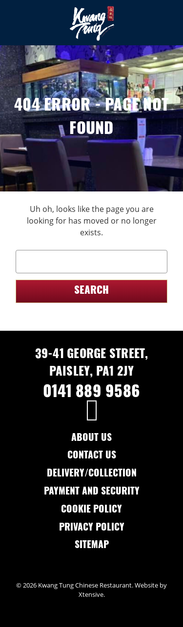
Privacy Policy (91, 528)
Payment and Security (92, 492)
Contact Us (91, 456)
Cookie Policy (91, 510)
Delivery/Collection (92, 474)
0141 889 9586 (91, 393)
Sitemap (92, 546)
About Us (91, 438)
